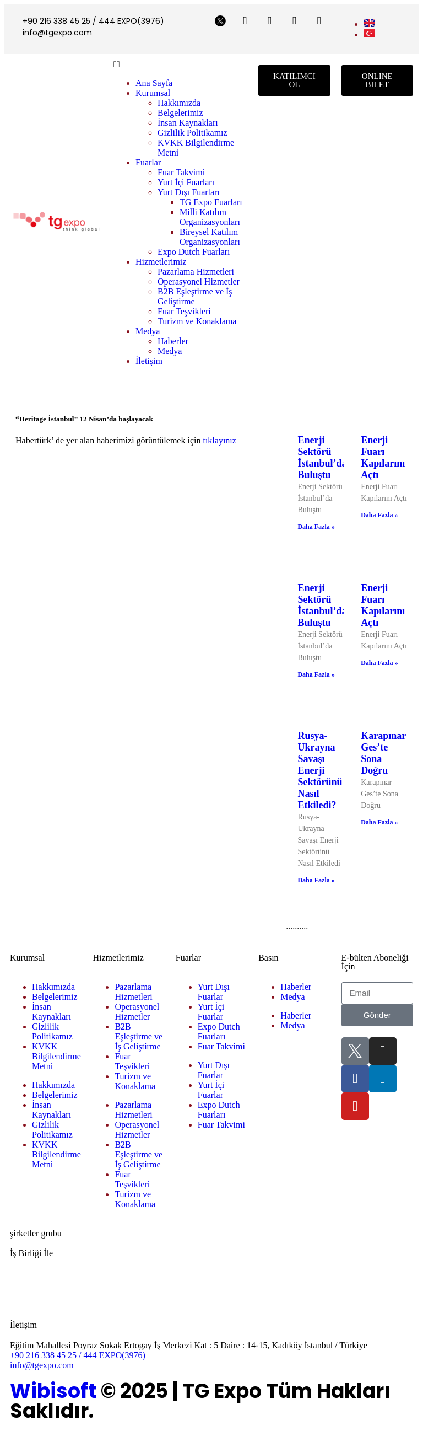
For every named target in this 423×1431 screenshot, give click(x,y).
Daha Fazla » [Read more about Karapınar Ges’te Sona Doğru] (379, 822)
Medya (147, 331)
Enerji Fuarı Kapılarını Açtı (383, 457)
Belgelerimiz (180, 112)
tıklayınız (219, 440)
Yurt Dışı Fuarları (189, 192)
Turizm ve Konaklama (197, 321)
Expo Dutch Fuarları (194, 251)
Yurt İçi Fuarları (186, 182)
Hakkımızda (179, 103)
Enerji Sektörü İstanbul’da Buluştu (321, 457)
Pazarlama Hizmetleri (196, 271)
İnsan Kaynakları (188, 122)
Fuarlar (148, 162)
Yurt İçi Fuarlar (211, 1011)
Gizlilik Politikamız (192, 132)
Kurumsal (152, 93)
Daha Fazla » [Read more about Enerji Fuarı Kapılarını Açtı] (379, 515)
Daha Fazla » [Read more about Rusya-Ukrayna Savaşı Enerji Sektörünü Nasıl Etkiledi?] (315, 880)
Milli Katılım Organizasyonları (210, 217)
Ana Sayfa (153, 83)
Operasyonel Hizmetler (199, 281)
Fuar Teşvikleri (184, 311)
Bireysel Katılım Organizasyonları (210, 236)
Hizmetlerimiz (160, 261)
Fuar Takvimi (181, 172)
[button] (180, 64)
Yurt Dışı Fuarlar (214, 991)
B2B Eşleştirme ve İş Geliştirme (138, 1036)
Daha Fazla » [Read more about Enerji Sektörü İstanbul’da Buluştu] (315, 526)
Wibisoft (53, 1391)
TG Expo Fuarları (211, 202)
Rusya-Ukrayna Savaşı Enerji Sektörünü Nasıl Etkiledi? (319, 770)
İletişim (148, 361)
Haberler (173, 341)
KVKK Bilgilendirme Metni (56, 1056)
